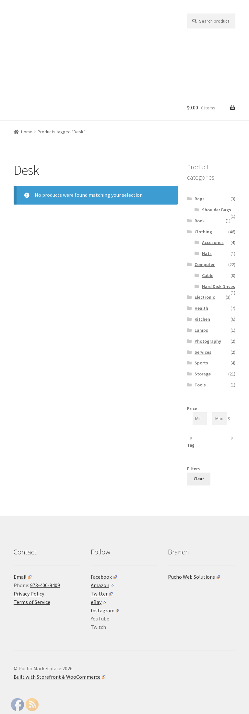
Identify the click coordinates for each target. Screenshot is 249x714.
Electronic (205, 297)
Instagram (105, 610)
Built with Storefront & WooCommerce (59, 677)
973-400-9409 (45, 585)
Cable (207, 275)
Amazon (102, 585)
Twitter (102, 593)
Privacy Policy (29, 593)
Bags (200, 199)
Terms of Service (32, 602)
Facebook (104, 577)
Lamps (201, 330)
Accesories (213, 242)
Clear (199, 479)
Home (26, 132)
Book (200, 221)
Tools (200, 385)
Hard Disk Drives (218, 286)
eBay (98, 602)
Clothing (203, 232)
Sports (201, 363)
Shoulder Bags (216, 210)
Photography (208, 341)
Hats (207, 253)
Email (22, 577)
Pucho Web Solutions (194, 577)
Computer (205, 264)
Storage (203, 374)
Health (201, 308)
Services (203, 352)
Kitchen (202, 319)
